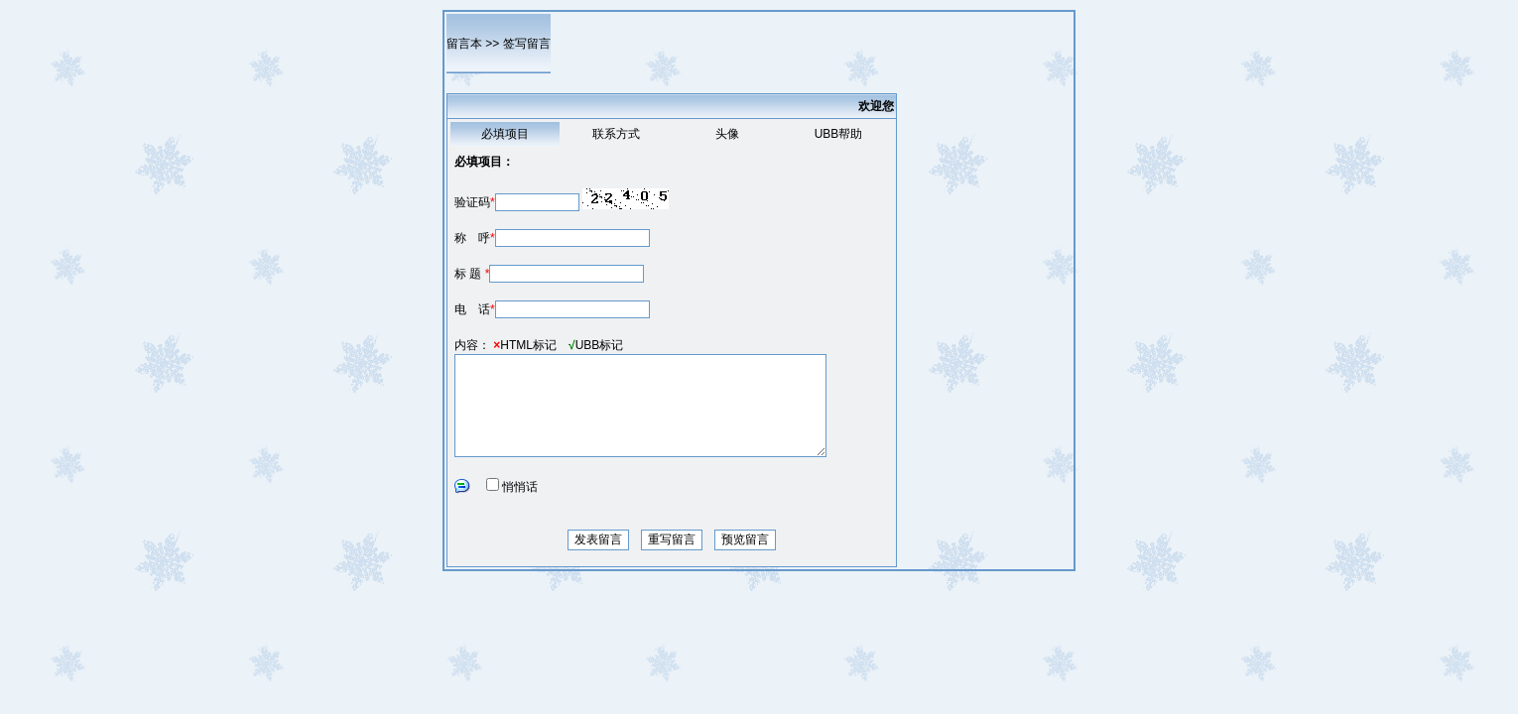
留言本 (464, 44)
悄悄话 (520, 487)
